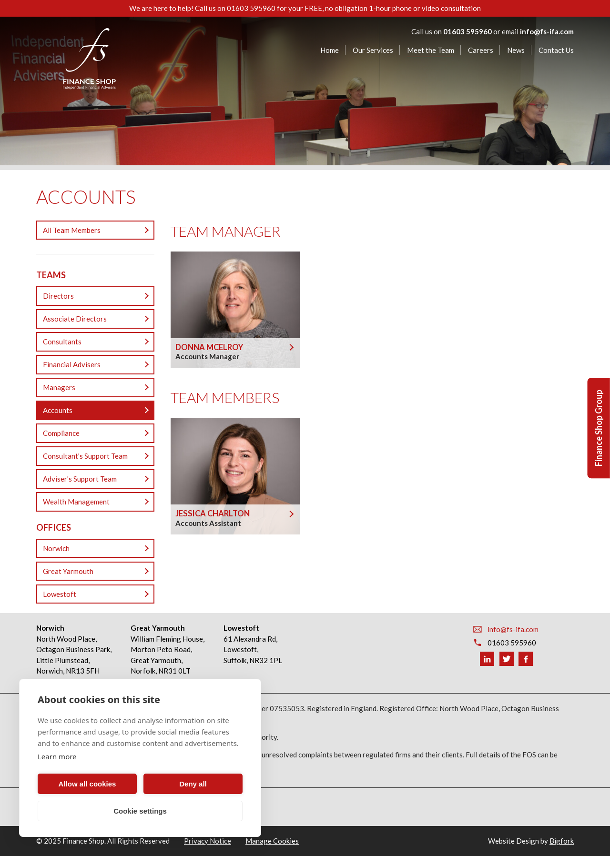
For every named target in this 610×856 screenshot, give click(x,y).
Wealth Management (76, 501)
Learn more (57, 756)
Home (329, 50)
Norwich (56, 548)
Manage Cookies (272, 840)
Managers (59, 387)
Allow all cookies (87, 784)
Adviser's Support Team (80, 478)
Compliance (61, 433)
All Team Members (72, 230)
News (516, 50)
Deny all (193, 784)
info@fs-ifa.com (547, 31)
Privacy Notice (207, 840)
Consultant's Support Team (85, 456)
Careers (480, 50)
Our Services (373, 50)
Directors (58, 296)
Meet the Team (430, 50)
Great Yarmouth (68, 571)
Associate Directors (75, 318)
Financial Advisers (72, 364)
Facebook (525, 659)
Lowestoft (59, 594)
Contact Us (556, 50)
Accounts (57, 410)
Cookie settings (140, 811)
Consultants (62, 341)
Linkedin (487, 659)
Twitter (506, 659)
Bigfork (561, 840)
